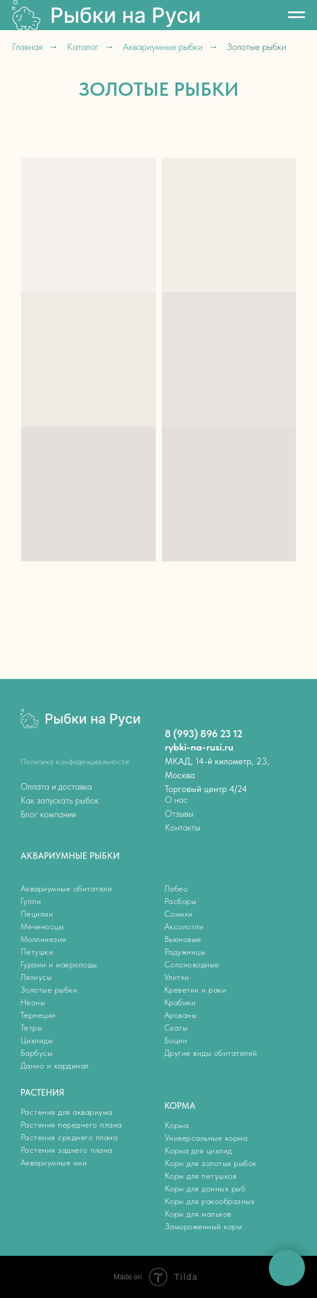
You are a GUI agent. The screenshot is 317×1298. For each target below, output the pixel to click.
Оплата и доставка (56, 786)
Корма (177, 1125)
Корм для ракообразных (210, 1201)
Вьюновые (183, 939)
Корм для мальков (198, 1213)
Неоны (33, 1002)
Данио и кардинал (54, 1065)
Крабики (180, 1002)
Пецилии (37, 914)
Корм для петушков (201, 1176)
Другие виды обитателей (210, 1053)
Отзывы (179, 813)
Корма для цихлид (198, 1150)
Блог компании (48, 814)
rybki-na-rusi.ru (199, 747)
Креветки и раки (195, 989)
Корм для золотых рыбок (211, 1163)
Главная (27, 46)
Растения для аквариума (66, 1112)
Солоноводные (192, 964)
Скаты (176, 1027)
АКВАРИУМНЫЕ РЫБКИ (70, 855)
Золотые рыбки (49, 989)
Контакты (182, 827)
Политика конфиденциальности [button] (74, 761)
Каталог (83, 46)
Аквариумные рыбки (163, 46)
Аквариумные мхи (53, 1162)
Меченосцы (42, 926)
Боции (176, 1040)
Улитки (176, 977)
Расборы (180, 901)
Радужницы (185, 951)
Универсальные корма (206, 1138)
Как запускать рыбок (59, 800)
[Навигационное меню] (296, 15)
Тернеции (38, 1015)
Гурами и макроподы (58, 964)
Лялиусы (36, 977)
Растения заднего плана (66, 1150)
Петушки (37, 951)
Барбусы (36, 1053)
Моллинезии (43, 939)
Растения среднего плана (69, 1137)
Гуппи (31, 901)
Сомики (178, 914)
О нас (176, 799)
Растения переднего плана (71, 1124)
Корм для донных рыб (205, 1188)
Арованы (180, 1015)
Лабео (176, 888)
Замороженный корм (203, 1226)
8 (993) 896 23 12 (203, 734)
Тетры (31, 1027)
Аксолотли (184, 926)
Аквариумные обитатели (66, 888)
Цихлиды (37, 1040)
